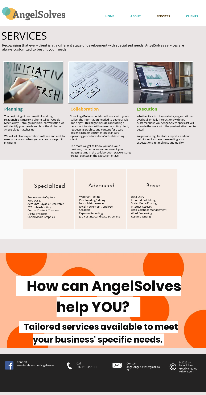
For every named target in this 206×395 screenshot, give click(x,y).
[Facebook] (9, 365)
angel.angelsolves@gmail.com (143, 368)
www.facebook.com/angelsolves (35, 365)
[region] (48, 199)
